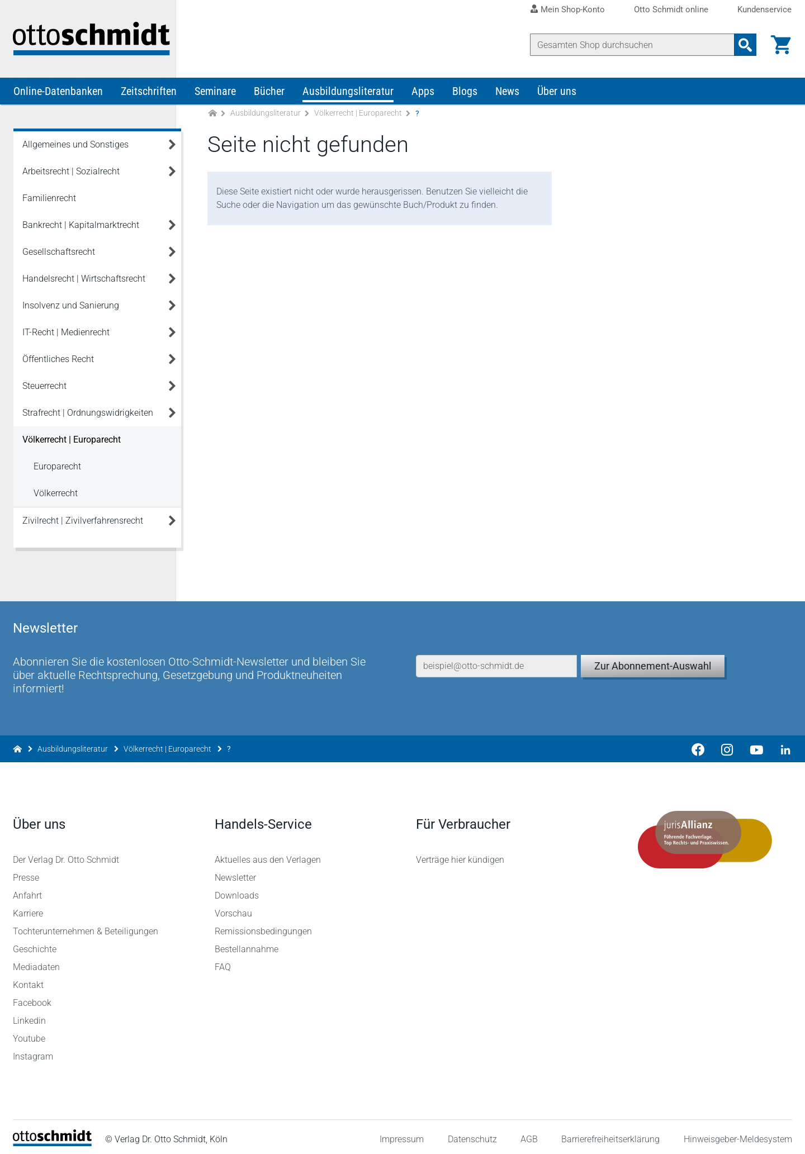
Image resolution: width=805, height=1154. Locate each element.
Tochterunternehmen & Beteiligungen (86, 925)
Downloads (237, 890)
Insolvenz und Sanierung (70, 308)
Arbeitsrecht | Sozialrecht (71, 174)
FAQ (223, 961)
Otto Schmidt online (671, 10)
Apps (422, 94)
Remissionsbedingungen (263, 925)
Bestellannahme (246, 943)
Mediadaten (36, 961)
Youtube (29, 1033)
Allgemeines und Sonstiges (75, 147)
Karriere (28, 908)
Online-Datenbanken (58, 94)
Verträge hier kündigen (460, 854)
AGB (528, 1134)
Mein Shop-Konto (573, 9)
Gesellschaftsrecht (58, 254)
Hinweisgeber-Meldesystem (737, 1134)
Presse (26, 872)
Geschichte (35, 943)
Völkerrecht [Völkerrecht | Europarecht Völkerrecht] (56, 496)
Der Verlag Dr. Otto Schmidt (66, 854)
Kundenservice (764, 10)
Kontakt (28, 979)
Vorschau (233, 908)
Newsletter (235, 872)
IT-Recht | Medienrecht (66, 335)
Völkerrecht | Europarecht (358, 116)
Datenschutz (471, 1134)
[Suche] (631, 45)
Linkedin (29, 1015)
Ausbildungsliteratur (348, 94)
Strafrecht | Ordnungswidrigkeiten (87, 415)
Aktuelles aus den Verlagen (268, 854)
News (507, 94)
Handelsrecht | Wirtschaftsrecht (83, 281)
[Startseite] (52, 1137)
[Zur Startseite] (212, 117)
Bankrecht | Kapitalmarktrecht (80, 227)
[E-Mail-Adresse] (496, 655)
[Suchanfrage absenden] (744, 45)
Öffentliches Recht (58, 362)
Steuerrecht (44, 388)
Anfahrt (27, 890)
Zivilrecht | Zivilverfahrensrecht (82, 523)
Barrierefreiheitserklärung (610, 1134)
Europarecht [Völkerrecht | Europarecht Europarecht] (57, 469)
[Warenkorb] (780, 45)
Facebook (32, 997)
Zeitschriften (149, 94)
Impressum (402, 1134)
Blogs (464, 94)
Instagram (33, 1051)
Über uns (556, 94)
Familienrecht (49, 201)
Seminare (215, 94)
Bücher (269, 94)
